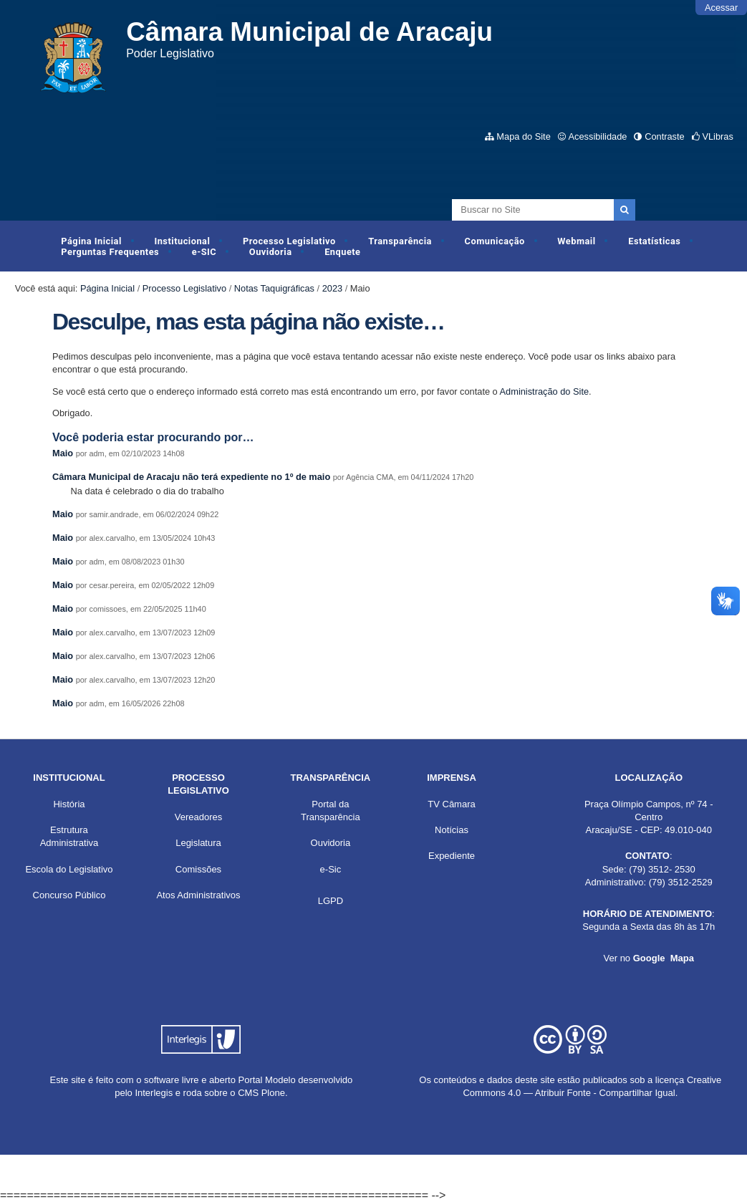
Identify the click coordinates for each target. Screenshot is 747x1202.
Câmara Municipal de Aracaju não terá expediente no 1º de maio (192, 476)
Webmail (576, 241)
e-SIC (204, 251)
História (69, 804)
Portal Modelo (267, 1079)
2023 (332, 288)
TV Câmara (451, 804)
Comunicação (495, 241)
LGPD (330, 900)
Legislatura (198, 842)
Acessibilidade (598, 136)
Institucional (182, 241)
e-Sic (331, 869)
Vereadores (199, 817)
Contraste (664, 136)
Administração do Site (544, 391)
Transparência (400, 241)
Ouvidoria (270, 251)
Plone (273, 1092)
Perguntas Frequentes (110, 251)
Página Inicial (91, 241)
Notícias (451, 829)
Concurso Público (69, 895)
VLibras (717, 136)
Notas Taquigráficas (274, 288)
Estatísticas (654, 241)
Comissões (198, 869)
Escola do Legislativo (68, 869)
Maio (62, 453)
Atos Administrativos (198, 895)
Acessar (721, 7)
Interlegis (154, 1092)
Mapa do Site (523, 136)
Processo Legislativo (289, 241)
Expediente (451, 855)
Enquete (342, 251)
